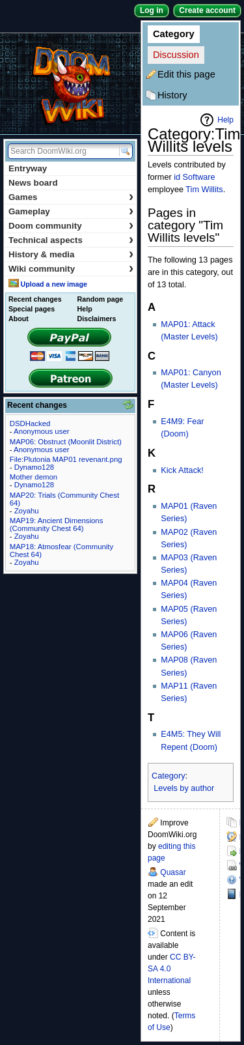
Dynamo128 (34, 467)
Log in (151, 10)
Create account (207, 10)
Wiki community (70, 269)
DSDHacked (30, 423)
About (18, 318)
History (172, 95)
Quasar (172, 872)
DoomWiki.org (70, 83)
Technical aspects (70, 240)
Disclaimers (96, 318)
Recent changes (35, 299)
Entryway (27, 168)
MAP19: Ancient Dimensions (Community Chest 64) (56, 524)
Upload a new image (53, 284)
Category (174, 34)
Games (70, 197)
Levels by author (184, 788)
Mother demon (33, 477)
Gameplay (70, 211)
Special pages (31, 309)
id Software (194, 177)
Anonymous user (41, 431)
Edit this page (186, 74)
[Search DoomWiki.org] (61, 151)
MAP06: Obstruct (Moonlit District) (66, 442)
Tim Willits (204, 189)
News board (33, 183)
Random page (100, 299)
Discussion (176, 55)
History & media (70, 254)
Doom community (70, 226)
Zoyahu (26, 511)
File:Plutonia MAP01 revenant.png (66, 459)
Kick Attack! (182, 470)
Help (225, 119)
